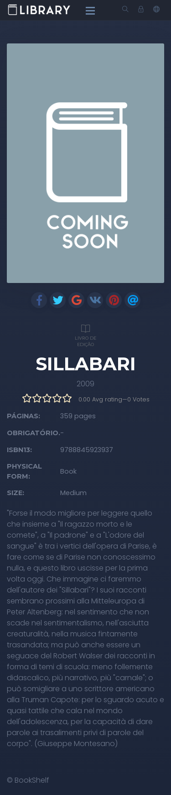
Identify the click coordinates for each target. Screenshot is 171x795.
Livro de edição (85, 334)
